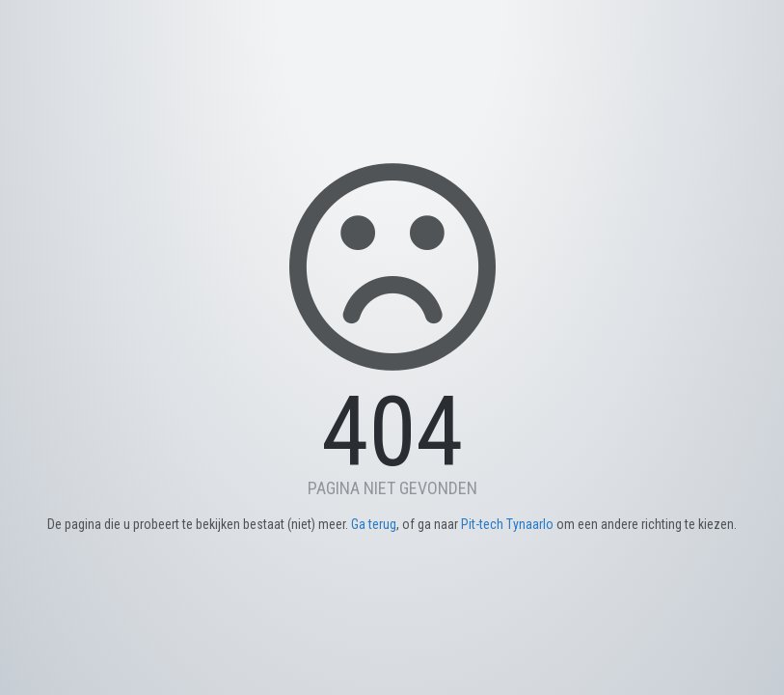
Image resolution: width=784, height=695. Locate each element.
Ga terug (373, 524)
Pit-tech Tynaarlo (507, 524)
